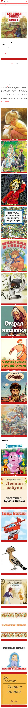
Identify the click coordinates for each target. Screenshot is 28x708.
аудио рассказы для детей (11, 86)
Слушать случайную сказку (6, 65)
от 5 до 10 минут (4, 69)
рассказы (5, 1)
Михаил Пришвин (5, 101)
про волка (3, 78)
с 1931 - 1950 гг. (3, 67)
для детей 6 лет (4, 71)
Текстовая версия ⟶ (5, 56)
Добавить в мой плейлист (14, 59)
